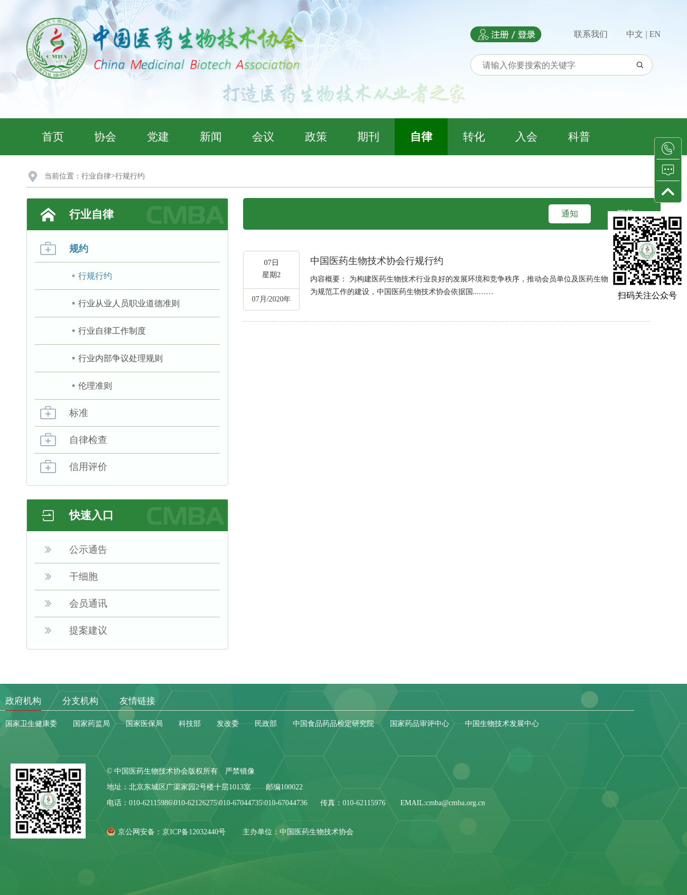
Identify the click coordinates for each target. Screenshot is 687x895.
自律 (421, 136)
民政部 (266, 724)
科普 (579, 136)
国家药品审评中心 (419, 724)
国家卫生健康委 (31, 724)
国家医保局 (144, 724)
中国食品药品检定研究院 (333, 724)
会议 (263, 136)
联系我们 (591, 34)
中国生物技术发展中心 (502, 724)
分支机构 (80, 701)
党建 (158, 136)
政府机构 (23, 701)
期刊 (368, 136)
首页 (53, 136)
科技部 (190, 724)
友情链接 (137, 701)
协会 (105, 136)
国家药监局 (91, 724)
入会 (526, 136)
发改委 (228, 724)
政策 (316, 136)
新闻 (211, 136)
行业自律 (96, 176)
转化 (474, 136)
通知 (569, 213)
